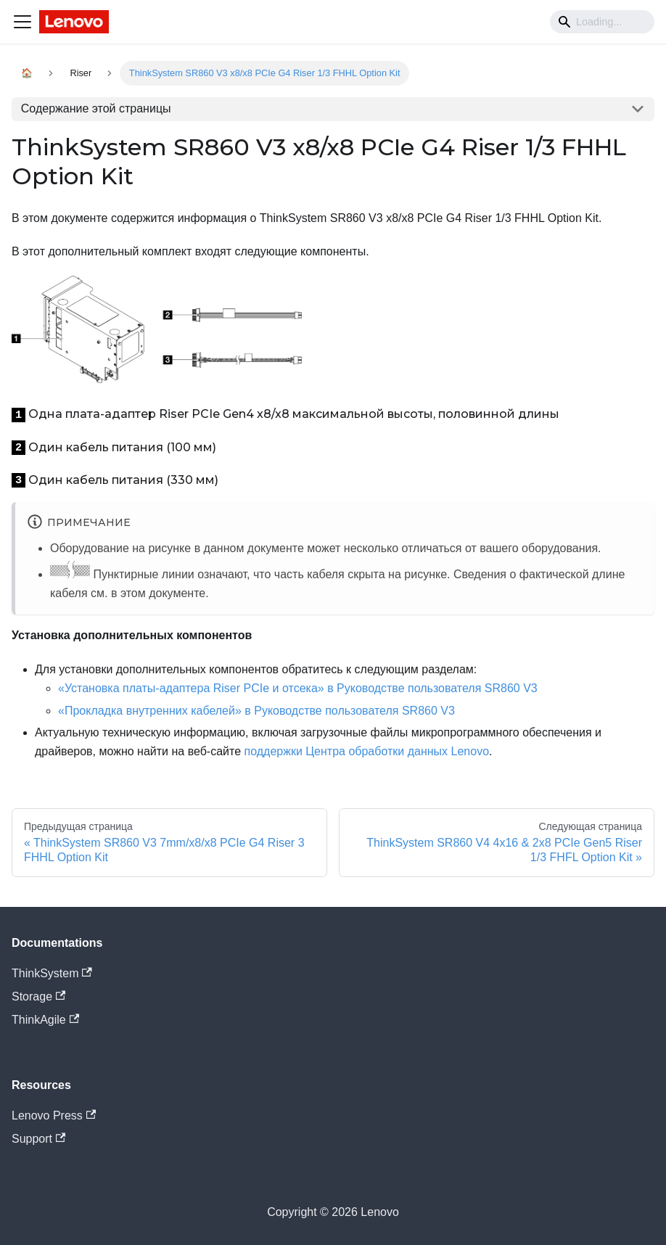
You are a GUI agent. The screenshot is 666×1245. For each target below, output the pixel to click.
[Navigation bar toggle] (22, 22)
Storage (38, 996)
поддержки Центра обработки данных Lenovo (367, 751)
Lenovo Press (54, 1115)
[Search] (602, 21)
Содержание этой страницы (96, 108)
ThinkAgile (45, 1020)
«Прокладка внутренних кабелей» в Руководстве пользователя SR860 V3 (256, 710)
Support (38, 1139)
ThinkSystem (52, 973)
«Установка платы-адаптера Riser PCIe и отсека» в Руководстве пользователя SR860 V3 (298, 688)
